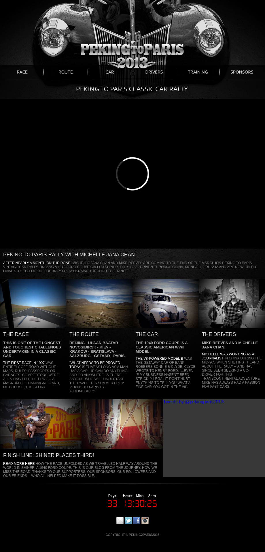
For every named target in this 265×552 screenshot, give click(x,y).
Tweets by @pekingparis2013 (193, 401)
